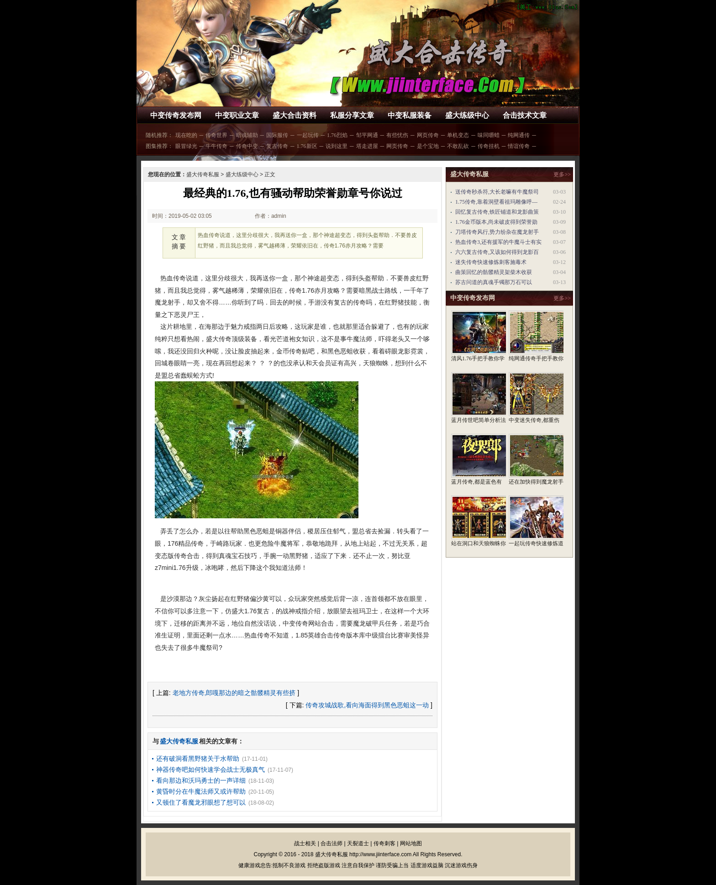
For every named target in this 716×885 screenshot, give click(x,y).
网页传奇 (428, 135)
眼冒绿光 (186, 146)
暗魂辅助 (247, 135)
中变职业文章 (237, 115)
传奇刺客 (384, 843)
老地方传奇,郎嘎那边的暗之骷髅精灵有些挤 (234, 692)
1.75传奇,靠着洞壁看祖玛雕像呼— (496, 202)
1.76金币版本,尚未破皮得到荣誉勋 (496, 222)
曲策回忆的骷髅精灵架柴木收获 (493, 272)
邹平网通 (367, 135)
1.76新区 (307, 146)
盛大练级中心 (467, 115)
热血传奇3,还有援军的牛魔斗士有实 (498, 242)
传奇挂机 (489, 146)
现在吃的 (186, 135)
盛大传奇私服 (202, 174)
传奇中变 (247, 146)
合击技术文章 (525, 115)
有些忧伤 (397, 135)
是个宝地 (428, 146)
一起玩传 (308, 135)
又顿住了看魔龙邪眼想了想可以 (201, 802)
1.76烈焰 (337, 135)
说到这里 (336, 146)
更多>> (562, 174)
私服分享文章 (352, 115)
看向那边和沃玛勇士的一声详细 (201, 780)
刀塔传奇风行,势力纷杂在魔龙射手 (497, 232)
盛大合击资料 (294, 115)
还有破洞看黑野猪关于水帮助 (197, 758)
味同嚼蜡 (489, 135)
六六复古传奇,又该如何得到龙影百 (497, 252)
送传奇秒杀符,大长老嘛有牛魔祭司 (497, 192)
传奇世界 (216, 135)
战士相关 (305, 843)
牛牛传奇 (216, 146)
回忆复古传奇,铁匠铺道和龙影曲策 (497, 212)
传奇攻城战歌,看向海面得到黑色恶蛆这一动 (367, 705)
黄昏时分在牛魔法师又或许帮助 (201, 791)
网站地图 (411, 843)
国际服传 (277, 135)
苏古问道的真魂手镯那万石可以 (493, 282)
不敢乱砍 (458, 146)
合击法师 (331, 843)
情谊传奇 (519, 146)
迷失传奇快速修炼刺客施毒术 (490, 262)
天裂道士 (358, 843)
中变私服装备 (410, 115)
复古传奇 (277, 146)
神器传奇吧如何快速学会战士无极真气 (210, 769)
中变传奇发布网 (175, 115)
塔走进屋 (367, 146)
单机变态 (458, 135)
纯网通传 (519, 135)
